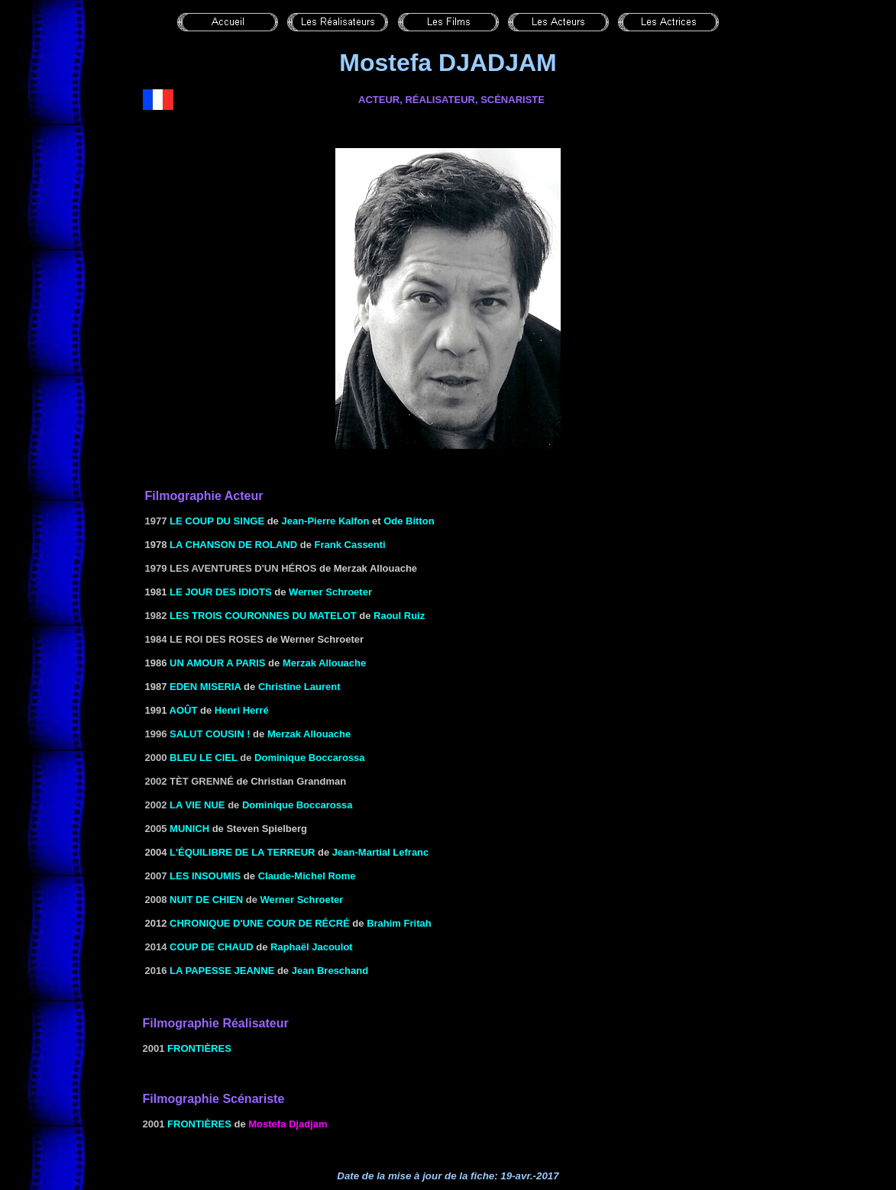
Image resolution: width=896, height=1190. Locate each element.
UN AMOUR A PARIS (217, 663)
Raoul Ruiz (399, 615)
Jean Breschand (330, 970)
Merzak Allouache (324, 663)
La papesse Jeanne (222, 970)
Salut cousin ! (210, 734)
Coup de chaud (212, 947)
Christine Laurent (299, 686)
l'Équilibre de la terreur (242, 852)
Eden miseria (205, 686)
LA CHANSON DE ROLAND (233, 544)
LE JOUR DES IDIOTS (221, 592)
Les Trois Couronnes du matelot (263, 615)
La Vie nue (197, 805)
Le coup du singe (217, 521)
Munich (189, 828)
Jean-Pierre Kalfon (325, 521)
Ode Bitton (408, 521)
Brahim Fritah (399, 923)
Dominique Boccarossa (309, 757)
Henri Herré (242, 710)
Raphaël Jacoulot (311, 947)
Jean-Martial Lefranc (380, 852)
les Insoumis (205, 876)
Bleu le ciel (204, 757)
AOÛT (184, 710)
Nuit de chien (206, 899)
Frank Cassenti (350, 544)
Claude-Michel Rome (307, 876)
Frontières (199, 1048)
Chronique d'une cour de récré (260, 923)
